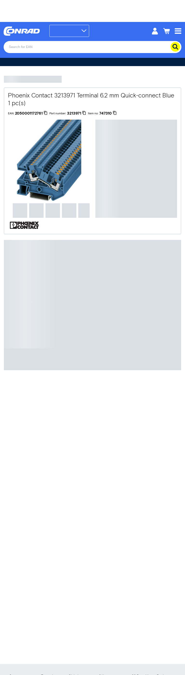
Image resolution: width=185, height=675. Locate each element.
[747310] (108, 113)
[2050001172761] (31, 113)
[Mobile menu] (178, 30)
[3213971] (76, 113)
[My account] (155, 30)
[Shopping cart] (166, 30)
